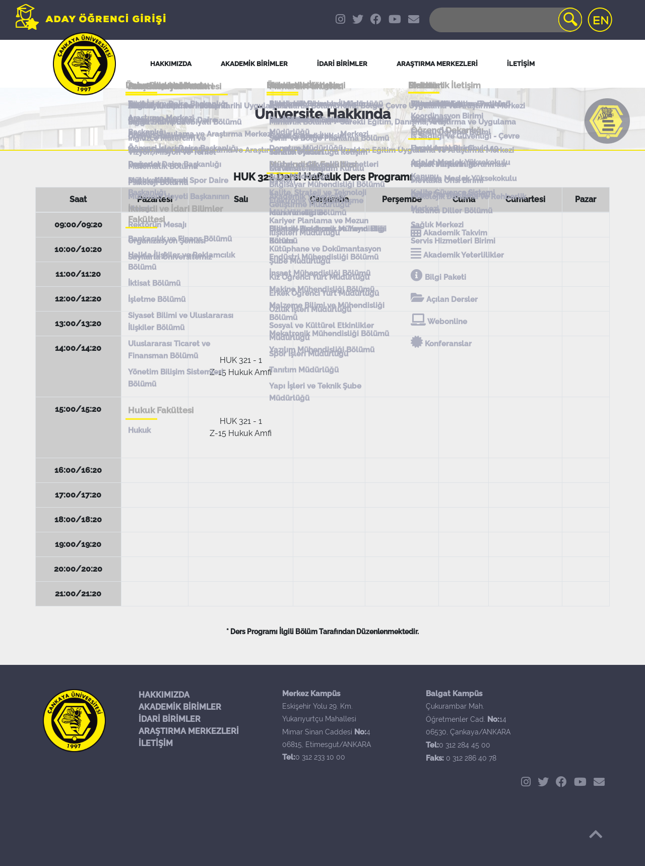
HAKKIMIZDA (164, 695)
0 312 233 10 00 (320, 757)
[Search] (504, 20)
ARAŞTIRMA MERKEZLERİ (189, 731)
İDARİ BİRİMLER (342, 64)
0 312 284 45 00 (464, 745)
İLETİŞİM (156, 743)
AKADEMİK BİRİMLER (180, 707)
